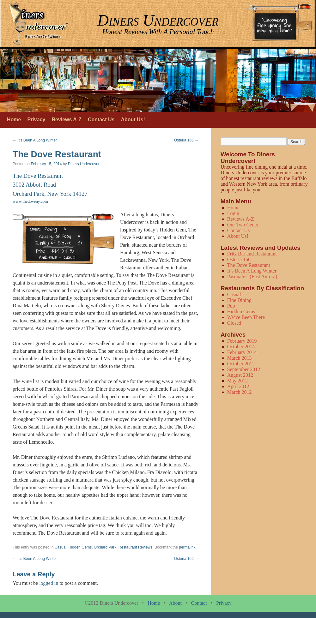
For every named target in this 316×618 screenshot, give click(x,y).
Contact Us (101, 119)
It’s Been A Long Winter (35, 140)
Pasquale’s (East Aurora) (252, 276)
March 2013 (239, 358)
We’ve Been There (246, 317)
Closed (234, 323)
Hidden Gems (80, 547)
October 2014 (241, 346)
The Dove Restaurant (248, 265)
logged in (48, 583)
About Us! (133, 119)
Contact (199, 603)
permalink (187, 547)
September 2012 (243, 369)
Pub (231, 306)
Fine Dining (239, 300)
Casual (60, 547)
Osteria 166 (186, 140)
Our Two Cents (242, 224)
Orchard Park (105, 547)
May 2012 (237, 380)
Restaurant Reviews (135, 547)
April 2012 (238, 386)
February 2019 (242, 341)
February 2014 (242, 352)
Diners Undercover (84, 164)
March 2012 (239, 392)
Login (233, 213)
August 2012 (240, 375)
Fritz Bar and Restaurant (252, 253)
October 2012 (241, 363)
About (175, 603)
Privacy (36, 119)
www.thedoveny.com (30, 201)
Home (14, 119)
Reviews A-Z (67, 119)
